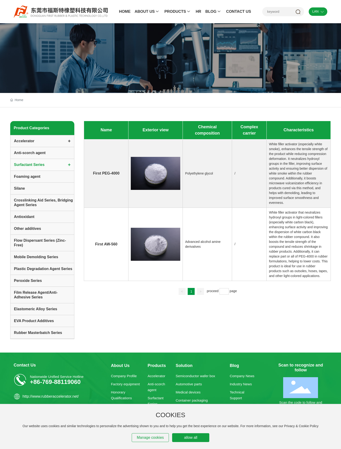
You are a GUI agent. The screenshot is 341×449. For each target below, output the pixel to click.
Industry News (241, 384)
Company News (242, 376)
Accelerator (156, 376)
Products (157, 365)
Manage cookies (150, 437)
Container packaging (192, 400)
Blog (234, 365)
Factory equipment (125, 384)
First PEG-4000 (106, 173)
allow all (190, 437)
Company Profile (124, 376)
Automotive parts (189, 384)
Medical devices (188, 392)
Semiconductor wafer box (195, 376)
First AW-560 (106, 244)
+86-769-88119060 (55, 382)
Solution (184, 365)
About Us (120, 365)
